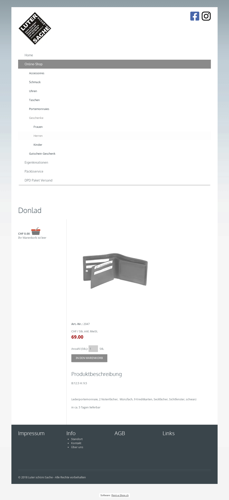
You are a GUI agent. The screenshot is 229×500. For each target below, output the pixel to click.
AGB (119, 433)
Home (29, 55)
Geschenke (36, 118)
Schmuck (35, 82)
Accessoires (36, 73)
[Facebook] (194, 16)
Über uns (77, 447)
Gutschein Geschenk (42, 153)
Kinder (38, 144)
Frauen (38, 127)
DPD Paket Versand (38, 180)
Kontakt (76, 443)
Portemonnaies (39, 109)
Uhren (33, 91)
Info (71, 433)
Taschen (34, 100)
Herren (38, 135)
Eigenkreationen (36, 162)
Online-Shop (33, 64)
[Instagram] (206, 16)
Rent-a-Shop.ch (120, 495)
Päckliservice (34, 171)
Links (169, 433)
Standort (77, 439)
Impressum (31, 433)
